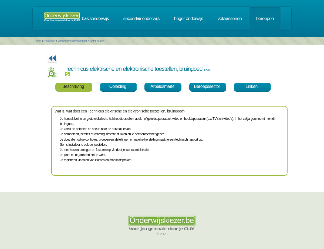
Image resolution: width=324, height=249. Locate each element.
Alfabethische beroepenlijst (72, 40)
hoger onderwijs (188, 18)
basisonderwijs (95, 18)
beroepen (265, 18)
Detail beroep (97, 40)
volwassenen (230, 18)
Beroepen (49, 40)
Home (38, 40)
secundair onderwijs (141, 18)
